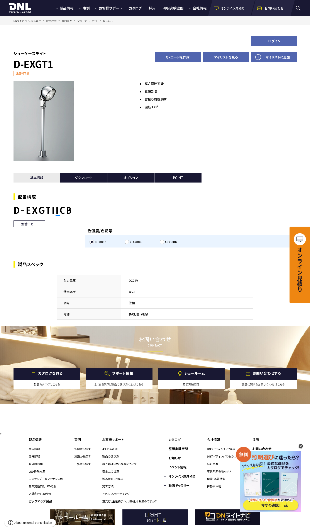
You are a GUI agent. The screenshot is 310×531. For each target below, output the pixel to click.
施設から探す (82, 456)
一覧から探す (82, 464)
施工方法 (107, 486)
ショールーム (195, 373)
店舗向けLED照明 (40, 494)
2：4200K (135, 242)
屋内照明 (34, 449)
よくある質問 (110, 449)
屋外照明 (34, 456)
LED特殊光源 (37, 471)
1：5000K (100, 242)
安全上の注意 (110, 471)
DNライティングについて (221, 449)
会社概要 (212, 464)
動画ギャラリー (178, 485)
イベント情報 (177, 467)
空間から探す (82, 449)
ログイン (274, 41)
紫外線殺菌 (36, 464)
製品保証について (113, 479)
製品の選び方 (110, 456)
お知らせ (174, 458)
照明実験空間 (173, 8)
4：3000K (171, 242)
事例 (86, 8)
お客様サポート (110, 8)
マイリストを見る (226, 57)
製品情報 (67, 8)
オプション (131, 177)
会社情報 (200, 8)
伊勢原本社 (214, 486)
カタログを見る (50, 373)
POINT (178, 177)
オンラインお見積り (181, 476)
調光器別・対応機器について (119, 464)
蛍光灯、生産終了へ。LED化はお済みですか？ (129, 501)
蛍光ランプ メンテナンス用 (46, 479)
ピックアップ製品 (41, 501)
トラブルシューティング (115, 494)
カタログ (135, 8)
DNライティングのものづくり (224, 456)
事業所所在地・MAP (219, 471)
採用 (152, 8)
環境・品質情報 (216, 479)
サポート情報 (122, 373)
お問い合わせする (267, 373)
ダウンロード (84, 177)
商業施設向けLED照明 (42, 486)
